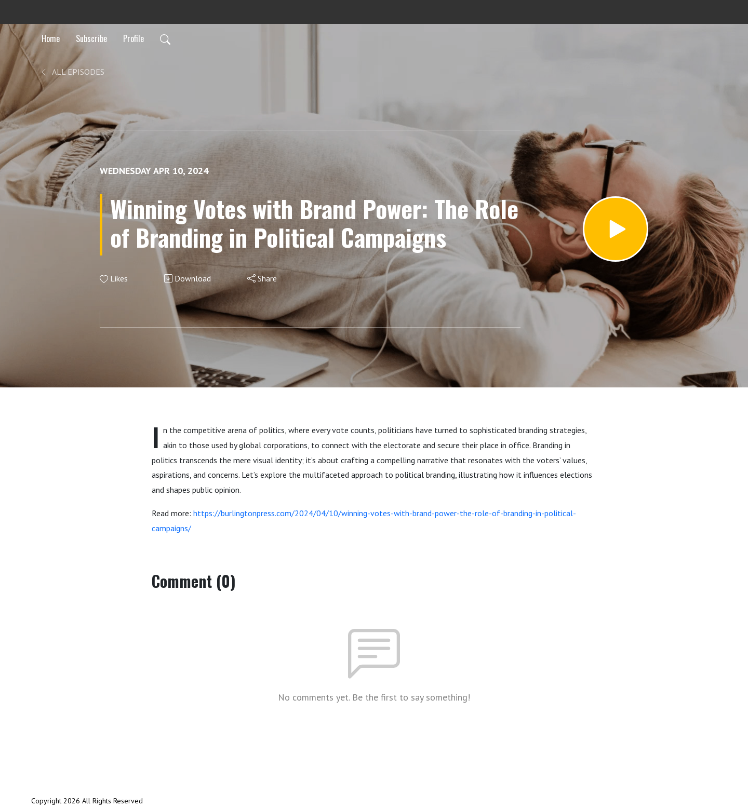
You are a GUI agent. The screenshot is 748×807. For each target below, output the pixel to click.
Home (51, 38)
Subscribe (91, 38)
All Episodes (71, 71)
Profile (133, 38)
